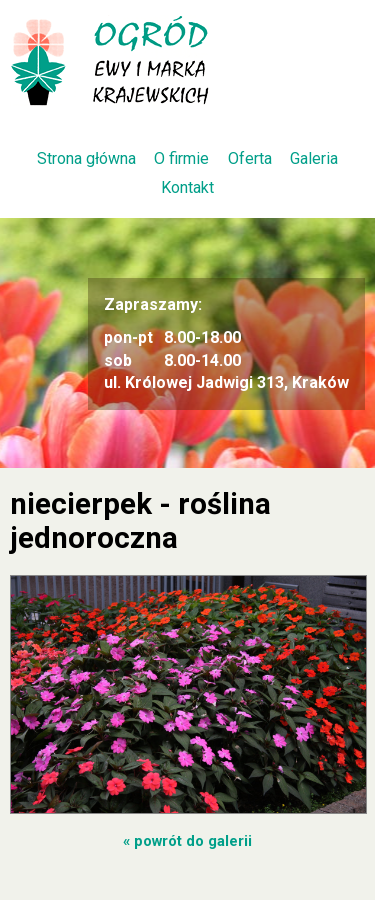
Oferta (250, 158)
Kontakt (187, 187)
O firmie (181, 158)
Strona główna (86, 158)
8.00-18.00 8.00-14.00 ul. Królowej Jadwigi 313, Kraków (226, 343)
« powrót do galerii (187, 841)
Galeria (314, 158)
